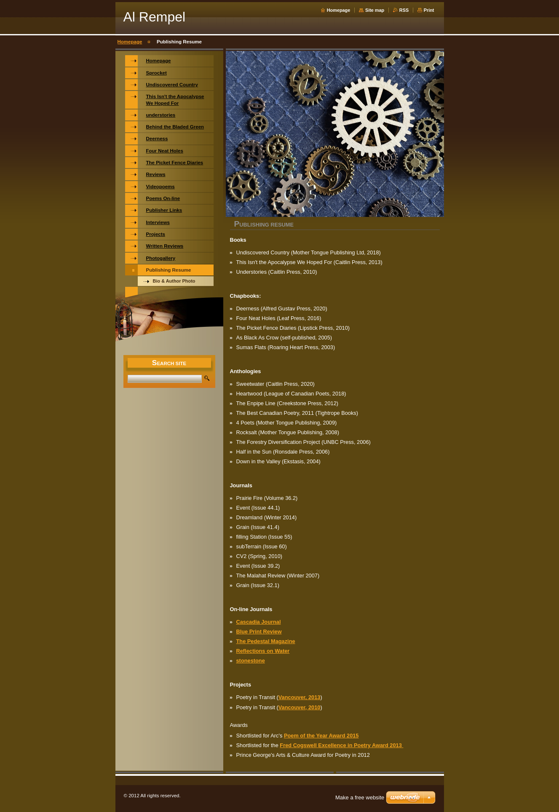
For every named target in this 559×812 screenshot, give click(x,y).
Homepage (338, 10)
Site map (374, 10)
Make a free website (359, 797)
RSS (404, 10)
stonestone (250, 660)
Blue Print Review (259, 631)
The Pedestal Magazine (265, 641)
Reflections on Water (263, 651)
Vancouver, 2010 (299, 707)
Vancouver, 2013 (299, 697)
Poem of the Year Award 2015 (321, 735)
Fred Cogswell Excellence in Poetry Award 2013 (341, 745)
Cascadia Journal (258, 622)
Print (429, 10)
